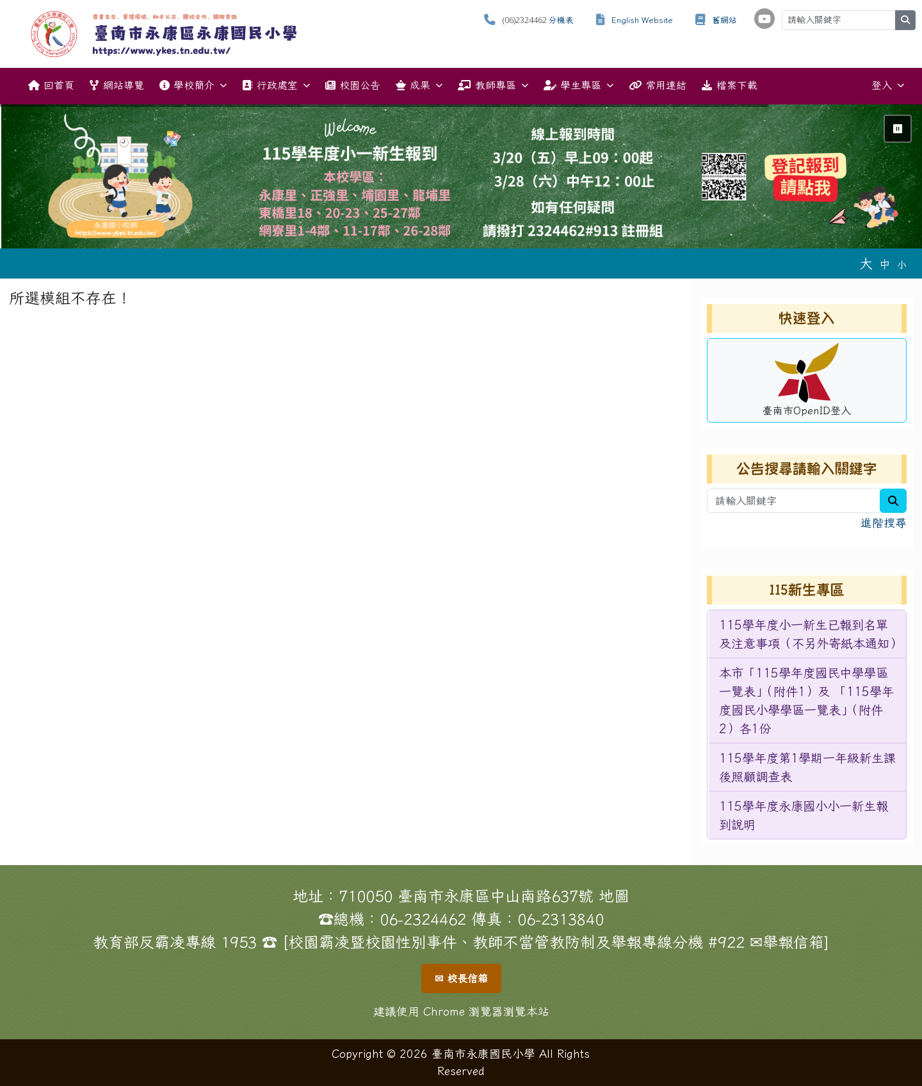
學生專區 (578, 85)
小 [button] (902, 265)
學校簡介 (193, 85)
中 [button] (885, 264)
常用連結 (657, 85)
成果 (419, 85)
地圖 (614, 896)
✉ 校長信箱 (461, 978)
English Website (642, 20)
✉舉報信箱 (787, 942)
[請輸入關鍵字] (839, 20)
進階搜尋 (884, 522)
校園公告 (352, 85)
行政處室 (275, 85)
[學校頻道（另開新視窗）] (764, 18)
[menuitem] (807, 634)
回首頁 (51, 85)
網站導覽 (116, 85)
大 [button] (866, 263)
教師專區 (493, 85)
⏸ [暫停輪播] (897, 128)
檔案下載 (729, 85)
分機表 (561, 20)
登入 (887, 85)
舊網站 (724, 20)
